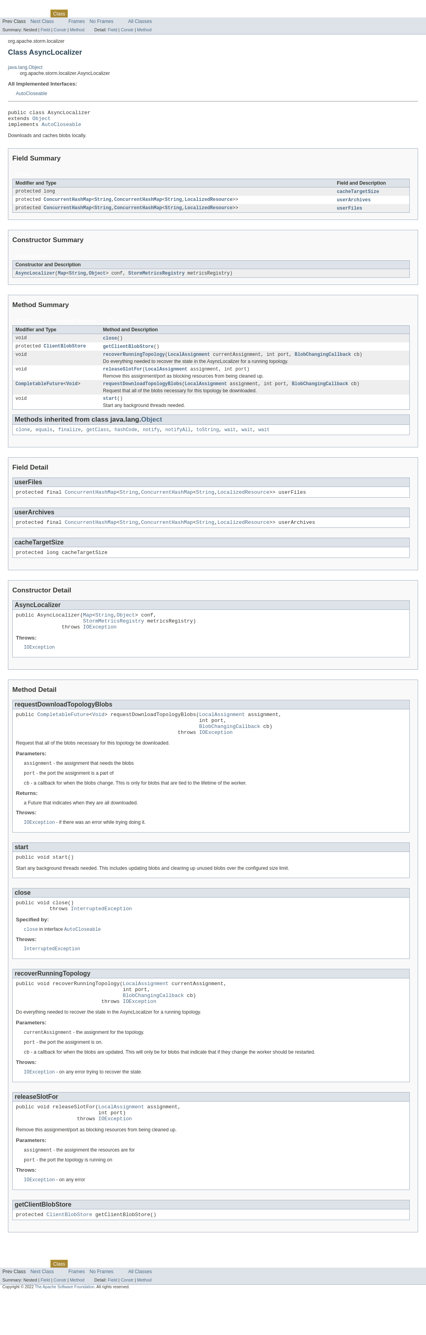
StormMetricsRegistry (156, 278)
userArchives (353, 204)
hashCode (126, 439)
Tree (91, 13)
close (110, 343)
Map (62, 278)
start (110, 407)
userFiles (349, 213)
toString (207, 439)
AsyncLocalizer (35, 278)
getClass (97, 439)
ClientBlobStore (65, 352)
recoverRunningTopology (134, 361)
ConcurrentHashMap (68, 204)
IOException (100, 643)
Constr (60, 29)
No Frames (101, 21)
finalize (69, 439)
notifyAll (178, 439)
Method (77, 29)
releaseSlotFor (122, 376)
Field (45, 29)
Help (151, 13)
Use (76, 13)
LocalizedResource (208, 204)
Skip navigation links (22, 7)
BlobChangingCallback (323, 361)
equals (44, 439)
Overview (12, 13)
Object (42, 120)
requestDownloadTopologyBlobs (142, 392)
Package (36, 13)
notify (151, 439)
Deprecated (112, 13)
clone (23, 439)
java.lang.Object (25, 67)
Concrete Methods (129, 326)
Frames (77, 21)
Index (136, 13)
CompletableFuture (39, 392)
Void (71, 392)
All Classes (140, 21)
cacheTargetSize (358, 195)
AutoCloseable (31, 93)
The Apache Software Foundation (64, 1328)
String (102, 204)
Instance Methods (75, 326)
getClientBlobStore (128, 352)
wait (230, 439)
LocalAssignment (189, 361)
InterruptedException (101, 936)
